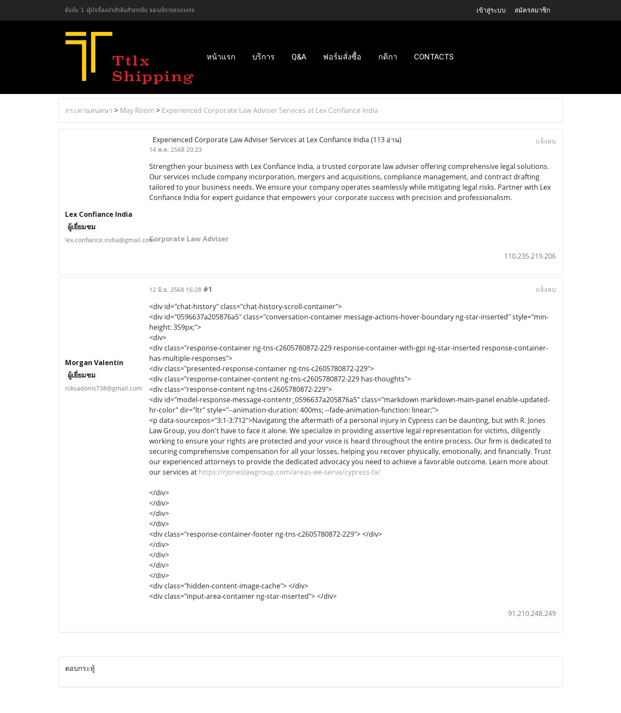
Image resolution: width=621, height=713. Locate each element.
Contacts (434, 56)
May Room (137, 110)
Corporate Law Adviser (189, 239)
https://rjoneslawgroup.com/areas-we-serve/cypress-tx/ (289, 472)
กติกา (387, 56)
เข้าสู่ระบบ (491, 10)
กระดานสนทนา (89, 110)
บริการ (263, 56)
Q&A (299, 56)
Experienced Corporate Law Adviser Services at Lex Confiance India (270, 110)
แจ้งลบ (546, 141)
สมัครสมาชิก (532, 10)
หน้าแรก (221, 56)
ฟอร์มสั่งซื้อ (342, 56)
